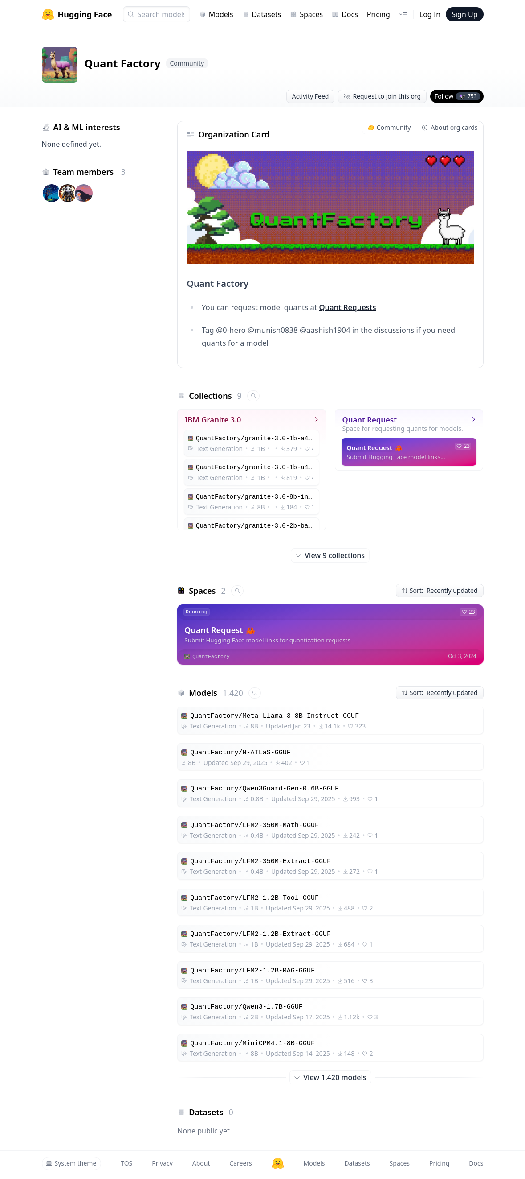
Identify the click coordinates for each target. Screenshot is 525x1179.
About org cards (449, 127)
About (201, 1163)
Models (216, 14)
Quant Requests (347, 307)
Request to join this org (382, 96)
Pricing (378, 14)
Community (389, 127)
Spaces (306, 14)
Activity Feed (310, 96)
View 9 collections (330, 555)
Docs (345, 14)
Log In (429, 14)
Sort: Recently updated (440, 590)
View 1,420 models (330, 1077)
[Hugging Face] (278, 1163)
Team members (89, 171)
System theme (71, 1163)
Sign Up (464, 14)
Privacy (162, 1163)
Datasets (261, 14)
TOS (126, 1163)
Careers (240, 1163)
